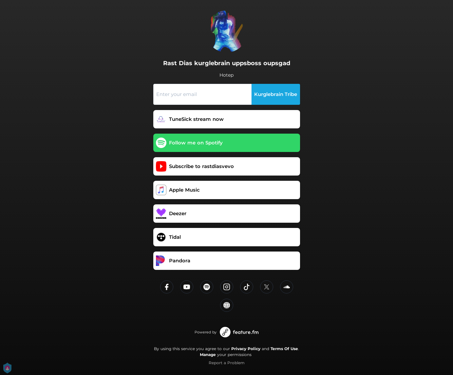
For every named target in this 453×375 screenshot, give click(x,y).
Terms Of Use (284, 348)
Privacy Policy (245, 348)
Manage (208, 354)
